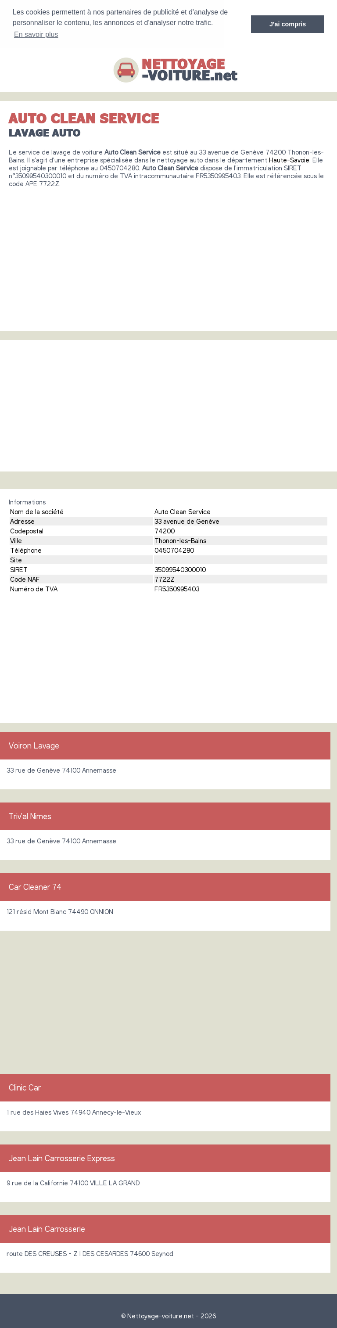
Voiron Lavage (34, 745)
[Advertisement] (168, 255)
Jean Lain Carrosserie (47, 1228)
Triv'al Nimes (30, 816)
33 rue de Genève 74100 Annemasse (61, 770)
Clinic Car (25, 1087)
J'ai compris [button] (287, 24)
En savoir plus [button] (36, 34)
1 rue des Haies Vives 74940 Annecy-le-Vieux (74, 1112)
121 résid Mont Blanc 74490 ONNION (60, 911)
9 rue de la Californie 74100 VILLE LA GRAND (73, 1182)
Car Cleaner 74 (35, 886)
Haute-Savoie (289, 159)
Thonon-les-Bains (180, 540)
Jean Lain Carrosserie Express (62, 1157)
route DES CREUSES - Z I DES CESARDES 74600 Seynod (90, 1253)
